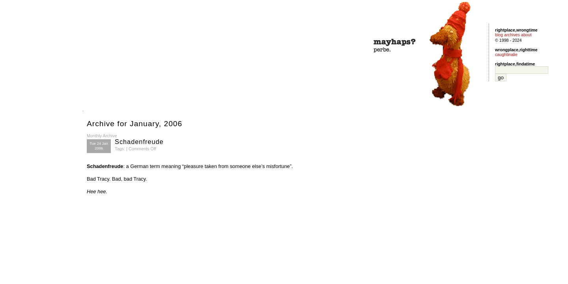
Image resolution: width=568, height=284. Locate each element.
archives (512, 34)
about (526, 34)
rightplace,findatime (515, 64)
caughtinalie (506, 54)
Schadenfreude (139, 141)
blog (499, 34)
